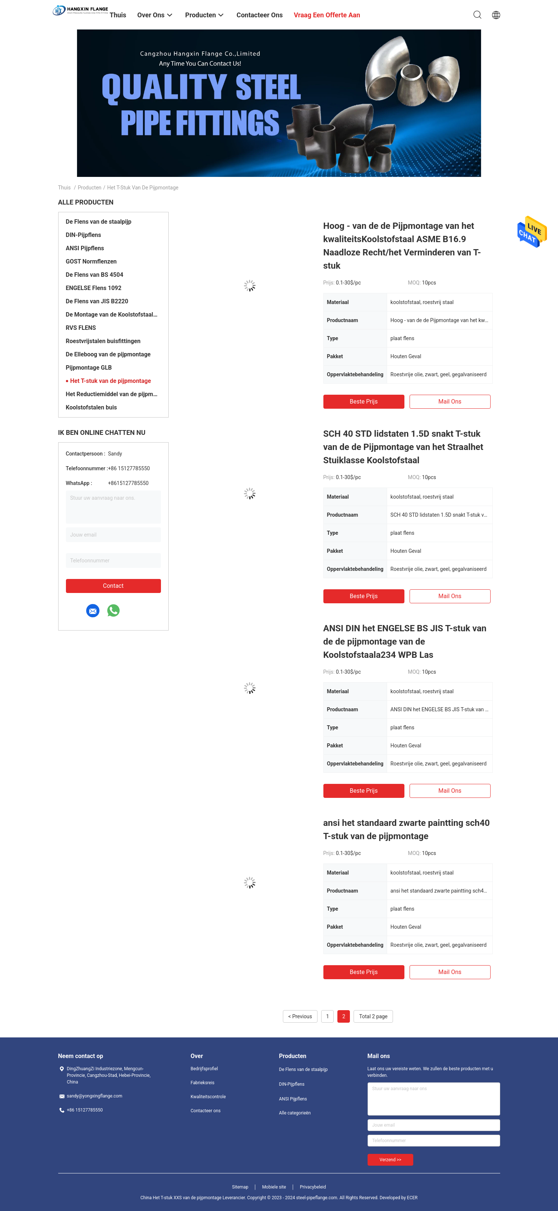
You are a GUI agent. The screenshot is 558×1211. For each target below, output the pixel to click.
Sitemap (240, 1187)
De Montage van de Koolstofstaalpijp (113, 314)
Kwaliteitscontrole (208, 1096)
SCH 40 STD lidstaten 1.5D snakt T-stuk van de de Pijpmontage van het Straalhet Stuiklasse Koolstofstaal (403, 447)
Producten (89, 188)
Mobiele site (274, 1187)
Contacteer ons (206, 1110)
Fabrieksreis (203, 1082)
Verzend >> (390, 1159)
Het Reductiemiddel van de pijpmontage (113, 394)
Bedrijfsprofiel (204, 1068)
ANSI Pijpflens (85, 248)
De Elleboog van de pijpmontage (108, 354)
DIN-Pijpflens (83, 234)
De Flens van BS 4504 (94, 274)
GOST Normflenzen (91, 261)
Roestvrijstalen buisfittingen (103, 341)
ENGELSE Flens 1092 (94, 288)
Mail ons (450, 401)
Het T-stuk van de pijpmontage (110, 380)
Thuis (64, 188)
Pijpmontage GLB (89, 367)
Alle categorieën (295, 1113)
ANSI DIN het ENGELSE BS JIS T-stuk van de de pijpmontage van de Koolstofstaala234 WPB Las (405, 641)
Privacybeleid (313, 1187)
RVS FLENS (81, 327)
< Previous (300, 1016)
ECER (412, 1197)
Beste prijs (364, 401)
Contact (113, 585)
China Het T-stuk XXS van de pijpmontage (180, 1197)
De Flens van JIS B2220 (97, 301)
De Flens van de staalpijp (98, 221)
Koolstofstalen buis (91, 407)
